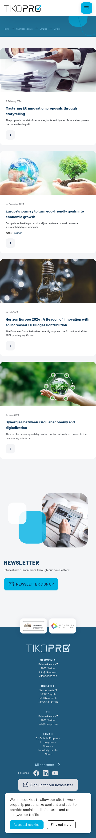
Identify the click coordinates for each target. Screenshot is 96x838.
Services (48, 746)
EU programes (48, 742)
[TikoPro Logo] (22, 8)
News (48, 753)
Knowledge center (48, 749)
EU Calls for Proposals (48, 738)
